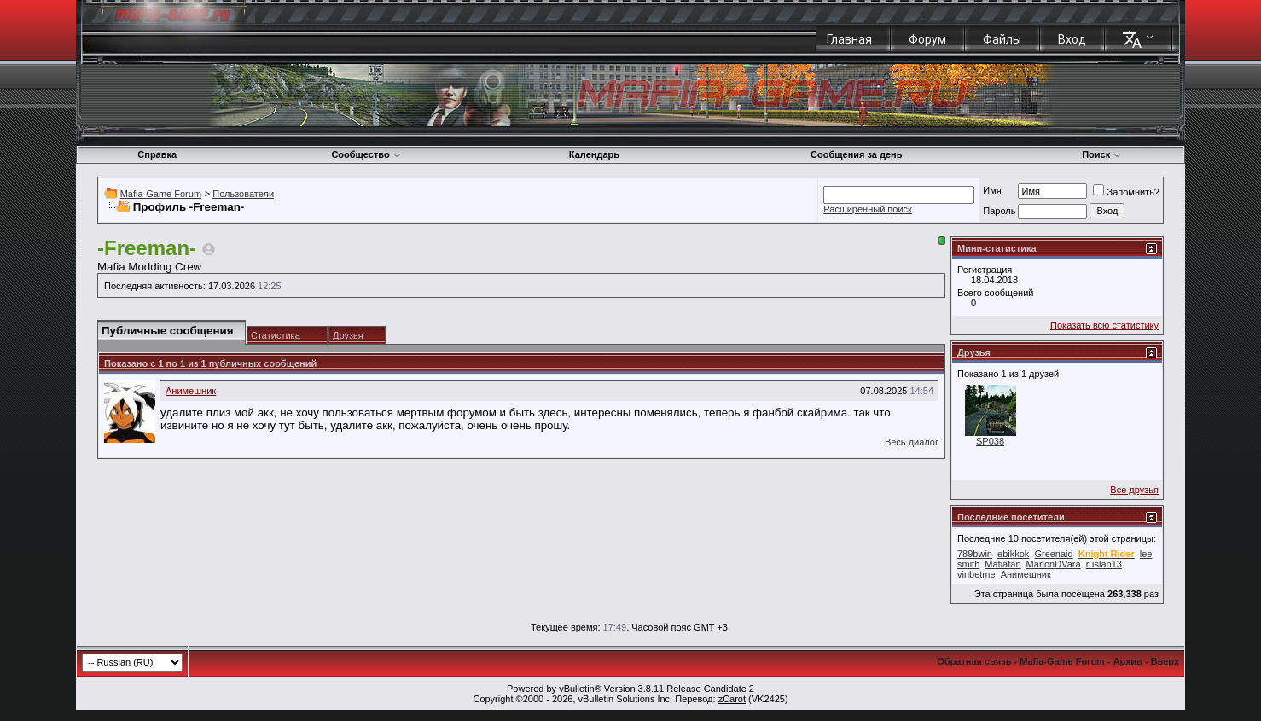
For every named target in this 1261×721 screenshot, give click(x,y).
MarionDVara (1053, 564)
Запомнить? (1126, 192)
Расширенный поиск (867, 209)
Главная (849, 39)
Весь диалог (911, 442)
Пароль (999, 211)
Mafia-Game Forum (160, 194)
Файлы (1002, 39)
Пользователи (243, 194)
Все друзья (1134, 490)
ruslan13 (1104, 564)
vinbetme (976, 574)
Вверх (1165, 661)
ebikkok (1013, 554)
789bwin (974, 554)
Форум (927, 39)
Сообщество (366, 154)
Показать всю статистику (1104, 325)
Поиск (1102, 154)
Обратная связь (974, 661)
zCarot (732, 699)
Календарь (594, 154)
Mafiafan (1002, 564)
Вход (1072, 39)
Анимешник (191, 391)
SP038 (990, 441)
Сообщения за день (856, 154)
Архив (1127, 661)
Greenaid (1053, 554)
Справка (157, 154)
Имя (992, 190)
